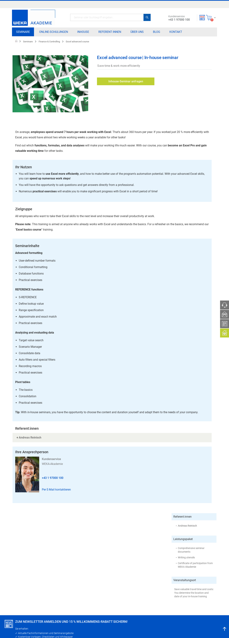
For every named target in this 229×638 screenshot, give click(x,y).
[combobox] (110, 17)
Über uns (117, 575)
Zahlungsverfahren (148, 575)
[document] (114, 627)
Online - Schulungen (97, 575)
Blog (114, 581)
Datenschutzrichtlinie (186, 581)
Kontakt (116, 586)
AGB (140, 586)
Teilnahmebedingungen (151, 569)
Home (16, 41)
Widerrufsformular (185, 575)
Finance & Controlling (49, 41)
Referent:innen (94, 586)
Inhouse (90, 581)
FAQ (140, 592)
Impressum (144, 581)
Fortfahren (16, 630)
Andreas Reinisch (187, 67)
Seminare (28, 41)
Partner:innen (119, 569)
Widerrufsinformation (186, 569)
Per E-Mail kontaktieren (56, 486)
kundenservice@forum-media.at (36, 590)
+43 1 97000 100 (52, 474)
